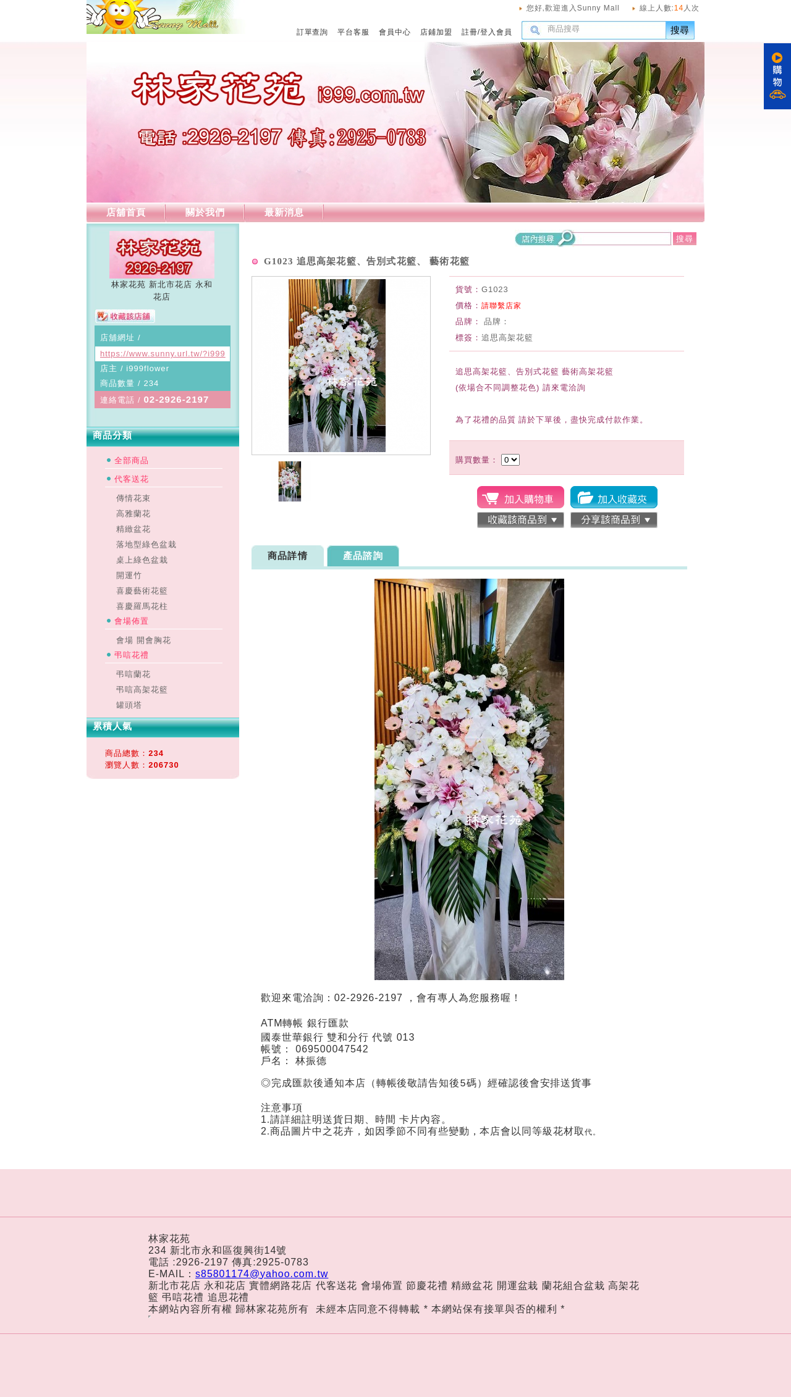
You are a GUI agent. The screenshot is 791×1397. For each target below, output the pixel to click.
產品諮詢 (363, 555)
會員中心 (395, 32)
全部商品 (131, 460)
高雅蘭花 (133, 513)
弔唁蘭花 (133, 674)
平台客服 (353, 32)
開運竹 (129, 575)
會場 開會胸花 (143, 640)
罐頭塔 (129, 705)
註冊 (470, 32)
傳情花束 (133, 498)
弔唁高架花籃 (142, 689)
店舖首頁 (126, 212)
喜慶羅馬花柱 (142, 606)
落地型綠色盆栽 (146, 544)
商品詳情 (288, 555)
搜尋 (680, 30)
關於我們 (205, 212)
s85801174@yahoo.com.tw (261, 1274)
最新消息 (284, 212)
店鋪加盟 (436, 32)
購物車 (777, 76)
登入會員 (496, 32)
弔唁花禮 (131, 655)
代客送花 (131, 479)
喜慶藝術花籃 (142, 590)
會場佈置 (131, 621)
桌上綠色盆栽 (142, 559)
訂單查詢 (313, 32)
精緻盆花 (133, 529)
